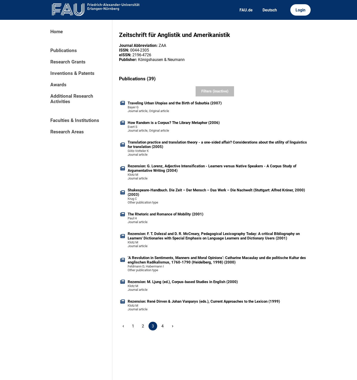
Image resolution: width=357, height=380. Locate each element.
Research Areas (67, 132)
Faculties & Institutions (74, 120)
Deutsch (270, 10)
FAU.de (246, 10)
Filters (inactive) (214, 91)
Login (300, 10)
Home (56, 31)
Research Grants (68, 62)
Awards (58, 85)
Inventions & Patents (72, 73)
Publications (63, 50)
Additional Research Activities (71, 98)
